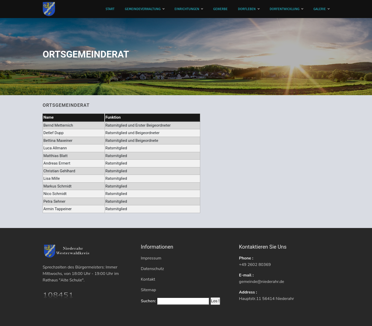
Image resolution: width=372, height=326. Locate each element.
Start (110, 9)
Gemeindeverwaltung (144, 9)
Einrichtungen (189, 9)
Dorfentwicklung (286, 9)
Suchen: (148, 301)
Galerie (321, 9)
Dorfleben (248, 9)
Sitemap (148, 290)
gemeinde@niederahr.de (261, 281)
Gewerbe (220, 9)
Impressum (151, 258)
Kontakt (148, 279)
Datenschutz (152, 269)
